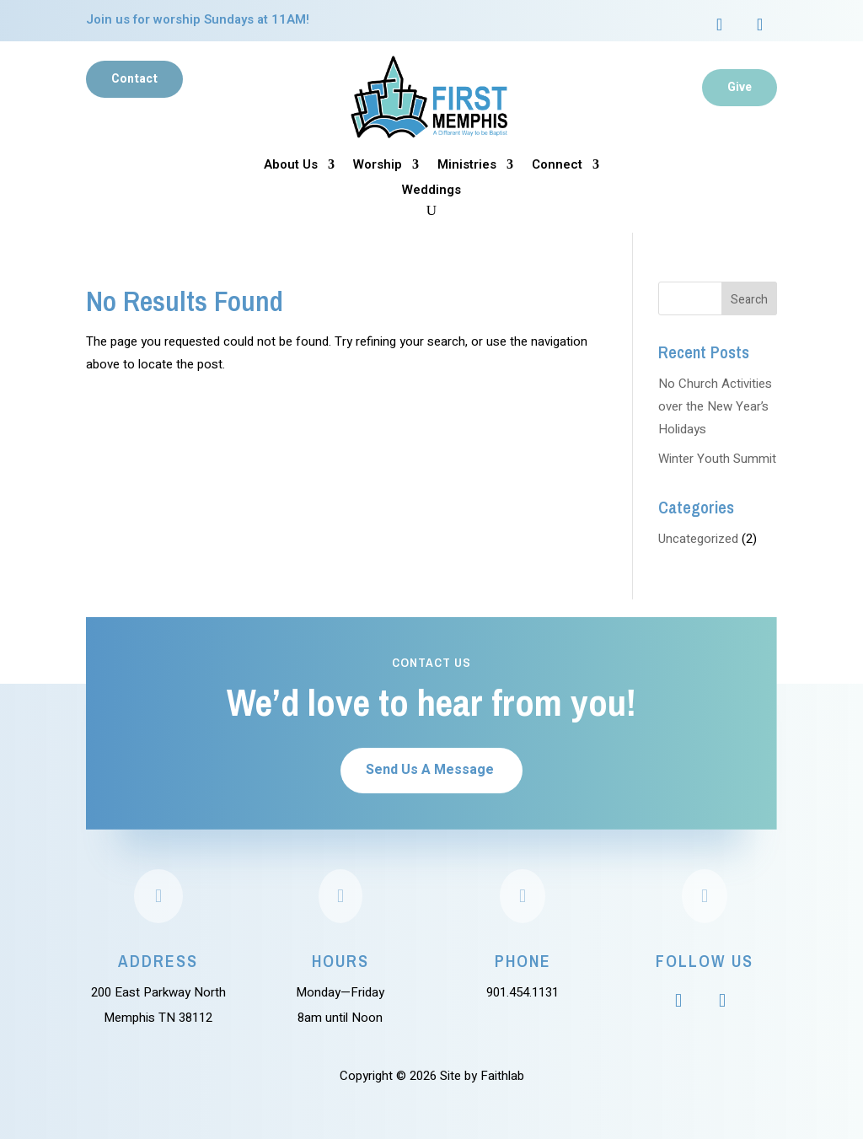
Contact (134, 79)
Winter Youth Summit (717, 458)
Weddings (431, 191)
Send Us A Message (430, 770)
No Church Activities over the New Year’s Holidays (715, 406)
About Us (291, 166)
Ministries (466, 166)
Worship (377, 166)
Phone (523, 960)
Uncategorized (698, 538)
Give (739, 87)
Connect (557, 166)
